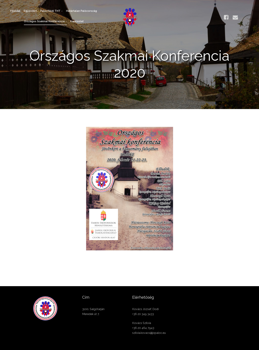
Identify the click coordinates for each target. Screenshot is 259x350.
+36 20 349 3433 (143, 314)
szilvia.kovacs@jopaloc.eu (149, 333)
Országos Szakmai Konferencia (45, 21)
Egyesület (30, 10)
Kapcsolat (77, 21)
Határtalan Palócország (81, 10)
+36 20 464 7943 (143, 328)
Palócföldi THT (51, 10)
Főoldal (15, 10)
